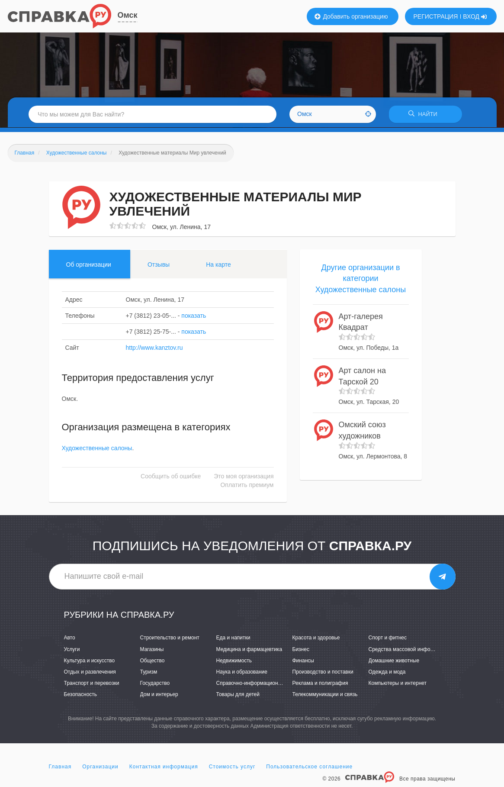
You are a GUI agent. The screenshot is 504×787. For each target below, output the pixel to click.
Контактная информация (163, 767)
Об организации (88, 264)
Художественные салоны (97, 448)
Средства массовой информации (409, 650)
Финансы (303, 661)
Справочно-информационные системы (263, 684)
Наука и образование (241, 672)
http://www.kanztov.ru (154, 348)
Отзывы (159, 264)
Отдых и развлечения (90, 672)
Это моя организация (243, 476)
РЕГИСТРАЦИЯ (436, 16)
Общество (152, 661)
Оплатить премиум (246, 485)
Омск (128, 15)
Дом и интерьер (159, 695)
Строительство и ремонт (169, 638)
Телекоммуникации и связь (325, 695)
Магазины (152, 650)
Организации (100, 767)
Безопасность (80, 695)
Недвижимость (234, 661)
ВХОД (475, 16)
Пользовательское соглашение (309, 767)
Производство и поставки (322, 672)
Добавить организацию (351, 16)
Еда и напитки (233, 638)
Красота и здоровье (316, 638)
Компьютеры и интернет (398, 684)
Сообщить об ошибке (171, 476)
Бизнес (300, 650)
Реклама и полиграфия (320, 684)
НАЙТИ (427, 114)
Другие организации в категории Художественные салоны (360, 279)
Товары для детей (238, 695)
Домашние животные (394, 661)
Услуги (72, 650)
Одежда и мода (387, 672)
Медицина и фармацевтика (249, 650)
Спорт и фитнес (388, 638)
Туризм (148, 672)
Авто (69, 638)
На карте (218, 264)
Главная (60, 767)
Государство (155, 684)
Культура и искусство (89, 661)
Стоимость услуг (232, 767)
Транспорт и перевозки (91, 684)
